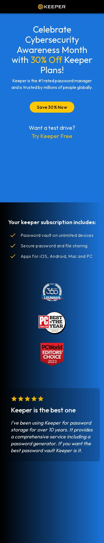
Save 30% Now (52, 107)
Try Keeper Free (52, 136)
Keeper (52, 6)
